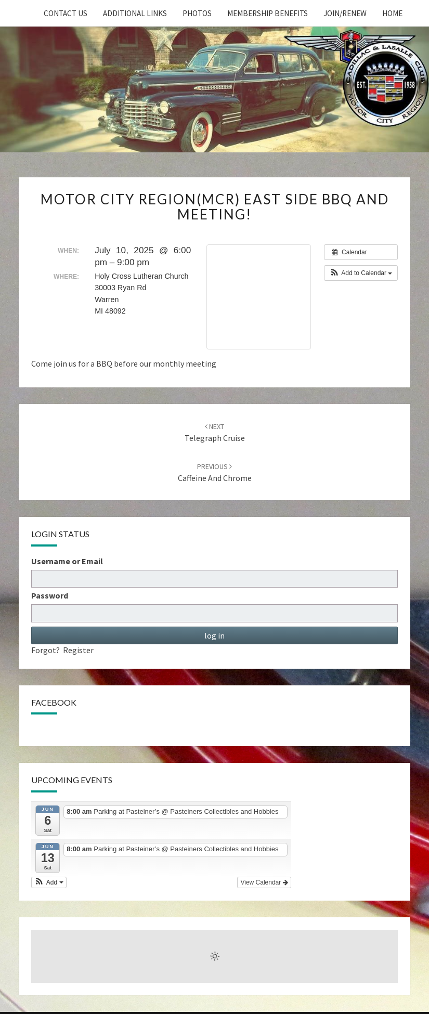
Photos (197, 13)
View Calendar (264, 882)
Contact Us (65, 13)
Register (78, 650)
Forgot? (45, 650)
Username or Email (67, 561)
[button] (361, 273)
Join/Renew (345, 13)
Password (49, 595)
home (392, 13)
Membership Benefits (267, 13)
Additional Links (135, 13)
